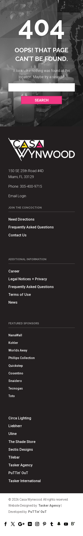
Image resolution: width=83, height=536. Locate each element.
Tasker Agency (20, 465)
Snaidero (15, 381)
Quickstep (15, 365)
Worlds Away (17, 350)
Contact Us (17, 235)
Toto (11, 396)
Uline (12, 434)
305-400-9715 (31, 186)
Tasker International (24, 481)
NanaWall (15, 335)
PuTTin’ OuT (18, 473)
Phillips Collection (21, 358)
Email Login (17, 196)
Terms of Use (19, 294)
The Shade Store (21, 442)
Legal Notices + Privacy (27, 279)
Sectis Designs (20, 449)
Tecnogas (15, 388)
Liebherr (15, 426)
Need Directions (21, 219)
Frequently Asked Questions (31, 227)
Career (13, 271)
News (12, 302)
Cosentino (15, 373)
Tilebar (14, 457)
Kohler (13, 343)
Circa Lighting (19, 418)
